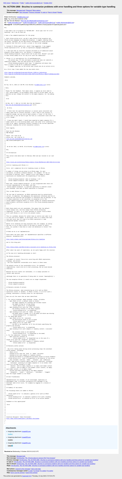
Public (22, 3)
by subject (43, 471)
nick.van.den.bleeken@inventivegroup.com (19, 139)
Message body (21, 10)
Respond (29, 10)
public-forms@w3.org (14, 22)
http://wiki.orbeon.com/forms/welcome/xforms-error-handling (25, 239)
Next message (23, 12)
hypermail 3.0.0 (26, 476)
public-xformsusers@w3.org (34, 3)
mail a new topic (36, 469)
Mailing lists (15, 3)
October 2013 (48, 3)
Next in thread (52, 12)
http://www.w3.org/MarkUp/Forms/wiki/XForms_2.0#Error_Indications (25, 72)
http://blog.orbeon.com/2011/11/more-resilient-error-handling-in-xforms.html (31, 247)
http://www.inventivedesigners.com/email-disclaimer (22, 418)
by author (50, 471)
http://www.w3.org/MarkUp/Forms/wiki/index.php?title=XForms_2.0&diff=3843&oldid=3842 (31, 74)
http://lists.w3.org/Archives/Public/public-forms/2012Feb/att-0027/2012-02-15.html (33, 162)
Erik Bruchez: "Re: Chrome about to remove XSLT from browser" (36, 458)
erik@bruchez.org (22, 17)
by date (30, 471)
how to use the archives (18, 472)
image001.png (26, 443)
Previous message (34, 12)
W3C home (6, 3)
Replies (60, 12)
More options (37, 10)
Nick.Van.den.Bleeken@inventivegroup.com (34, 20)
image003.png (26, 437)
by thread (36, 471)
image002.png (26, 431)
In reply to (44, 12)
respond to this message (22, 469)
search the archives (32, 472)
